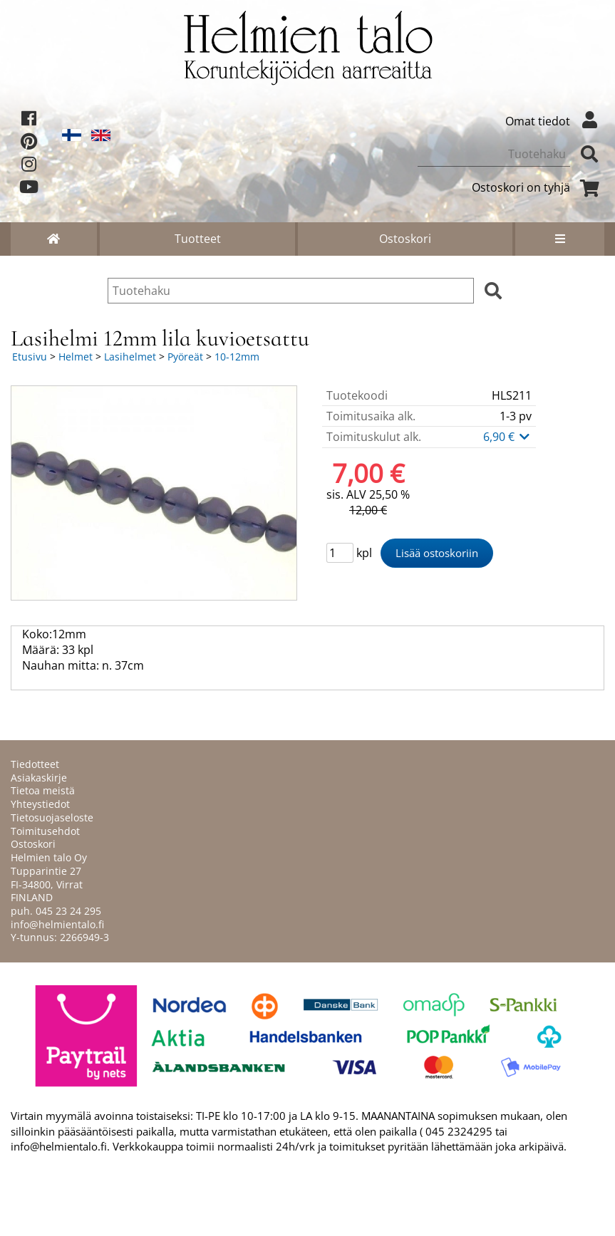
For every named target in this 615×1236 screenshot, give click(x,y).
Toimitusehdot (45, 831)
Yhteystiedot (40, 804)
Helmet (75, 356)
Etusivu (29, 356)
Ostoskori (405, 238)
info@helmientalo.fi (57, 924)
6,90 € (507, 437)
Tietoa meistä (43, 790)
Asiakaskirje (39, 777)
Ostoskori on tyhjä (538, 187)
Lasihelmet (130, 356)
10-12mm (237, 356)
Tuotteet (198, 238)
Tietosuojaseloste (52, 817)
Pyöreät (185, 356)
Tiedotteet (35, 764)
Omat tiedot (554, 121)
